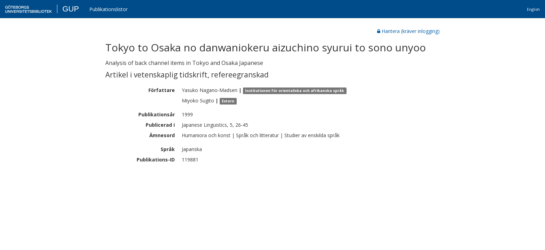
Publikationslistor (108, 9)
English (533, 9)
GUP (70, 9)
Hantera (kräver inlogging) (408, 31)
